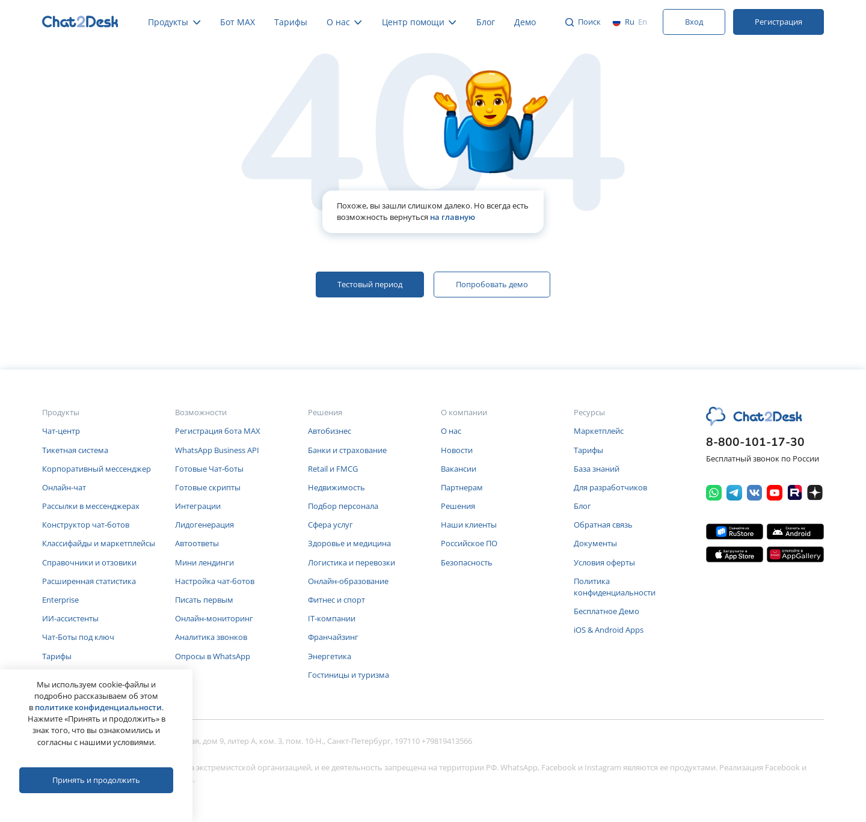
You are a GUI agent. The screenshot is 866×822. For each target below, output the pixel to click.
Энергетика (329, 656)
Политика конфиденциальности (615, 587)
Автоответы (197, 543)
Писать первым (204, 599)
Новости (457, 450)
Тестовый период (369, 284)
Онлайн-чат (64, 487)
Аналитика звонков (211, 637)
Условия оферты (604, 562)
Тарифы (290, 22)
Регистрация (778, 21)
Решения (458, 506)
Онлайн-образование (348, 581)
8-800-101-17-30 (755, 442)
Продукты (174, 22)
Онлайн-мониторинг (214, 618)
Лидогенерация (204, 524)
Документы (595, 543)
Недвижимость (336, 487)
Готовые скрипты (208, 487)
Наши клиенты (469, 524)
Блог (485, 22)
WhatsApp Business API (217, 450)
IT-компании (331, 618)
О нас (345, 22)
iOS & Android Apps (608, 629)
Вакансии (458, 468)
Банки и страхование (347, 450)
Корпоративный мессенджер (96, 468)
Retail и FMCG (333, 468)
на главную (452, 217)
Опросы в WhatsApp (212, 656)
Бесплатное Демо (606, 611)
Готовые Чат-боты (209, 468)
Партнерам (462, 487)
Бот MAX (237, 22)
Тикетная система (75, 450)
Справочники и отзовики (89, 562)
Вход (694, 21)
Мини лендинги (204, 562)
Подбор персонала (343, 506)
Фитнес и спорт (336, 599)
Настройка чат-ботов (214, 581)
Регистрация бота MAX (217, 430)
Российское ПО (469, 543)
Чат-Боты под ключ (78, 637)
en (642, 22)
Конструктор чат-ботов (85, 524)
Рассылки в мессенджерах (91, 506)
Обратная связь (603, 524)
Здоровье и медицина (349, 543)
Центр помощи (419, 22)
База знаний (596, 468)
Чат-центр (61, 430)
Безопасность (467, 562)
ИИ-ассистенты (70, 618)
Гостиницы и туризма (348, 674)
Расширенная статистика (89, 581)
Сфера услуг (330, 524)
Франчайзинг (333, 637)
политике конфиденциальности (98, 707)
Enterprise (60, 599)
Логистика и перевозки (351, 562)
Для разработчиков (610, 487)
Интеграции (198, 506)
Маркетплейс (599, 430)
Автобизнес (329, 430)
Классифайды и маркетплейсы (98, 543)
